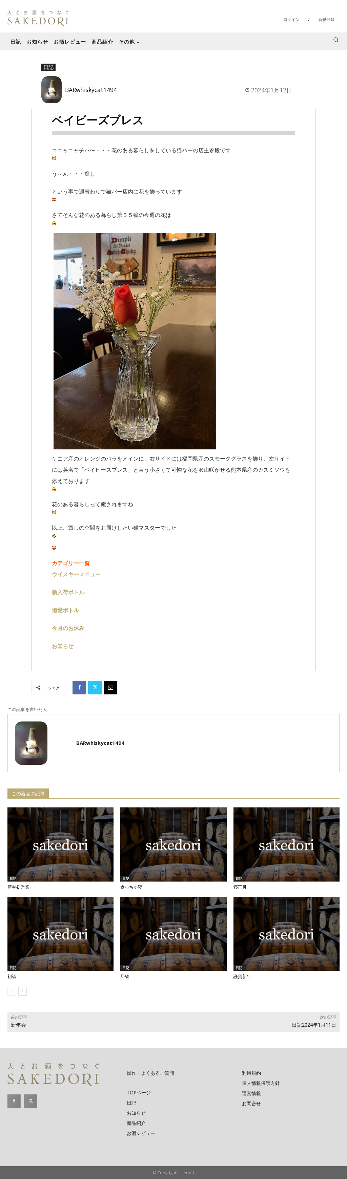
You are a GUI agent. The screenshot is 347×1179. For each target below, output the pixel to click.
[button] (336, 39)
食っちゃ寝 (131, 887)
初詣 (11, 976)
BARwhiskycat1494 (91, 90)
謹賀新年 (242, 976)
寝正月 (240, 887)
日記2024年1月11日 (314, 1025)
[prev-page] (11, 991)
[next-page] (22, 991)
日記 (48, 67)
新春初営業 (18, 887)
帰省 (124, 976)
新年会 (18, 1025)
